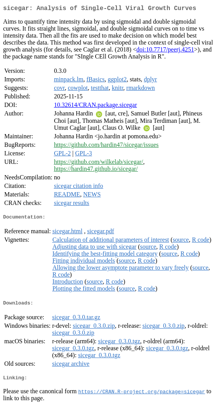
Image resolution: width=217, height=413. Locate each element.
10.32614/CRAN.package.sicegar (95, 106)
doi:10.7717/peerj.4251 (165, 51)
